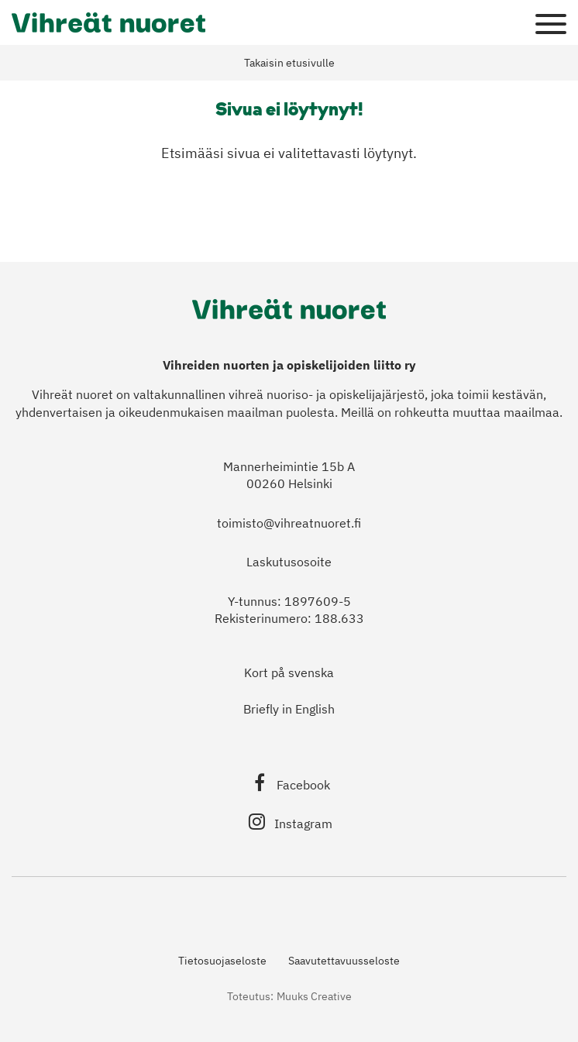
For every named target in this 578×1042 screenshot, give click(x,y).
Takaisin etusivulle (289, 63)
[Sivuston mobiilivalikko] (550, 25)
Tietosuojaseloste (222, 961)
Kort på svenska (289, 672)
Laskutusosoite (289, 561)
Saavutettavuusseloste (344, 961)
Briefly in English (289, 709)
